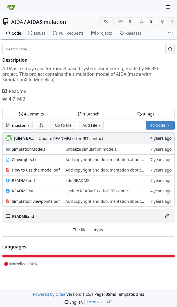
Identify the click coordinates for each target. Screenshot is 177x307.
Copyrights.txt (25, 159)
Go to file (63, 125)
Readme (14, 91)
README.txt (23, 190)
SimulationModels (28, 149)
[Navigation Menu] (168, 7)
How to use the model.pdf (36, 170)
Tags (145, 114)
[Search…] (170, 49)
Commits (31, 114)
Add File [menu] (92, 125)
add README (77, 180)
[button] (41, 125)
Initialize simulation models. (91, 149)
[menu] (74, 302)
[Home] (11, 7)
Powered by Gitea (49, 294)
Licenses (95, 301)
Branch (88, 114)
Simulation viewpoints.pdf (36, 201)
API (109, 301)
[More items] (170, 33)
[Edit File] (166, 216)
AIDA (17, 22)
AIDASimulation (46, 22)
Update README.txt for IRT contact (71, 138)
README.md (23, 180)
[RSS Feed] (105, 21)
